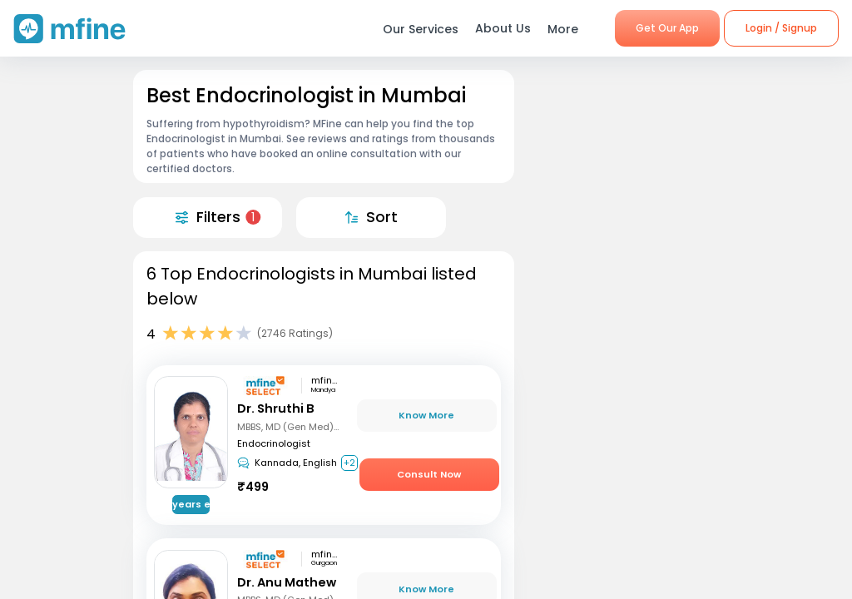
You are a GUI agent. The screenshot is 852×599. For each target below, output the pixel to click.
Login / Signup (781, 28)
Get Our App (667, 28)
